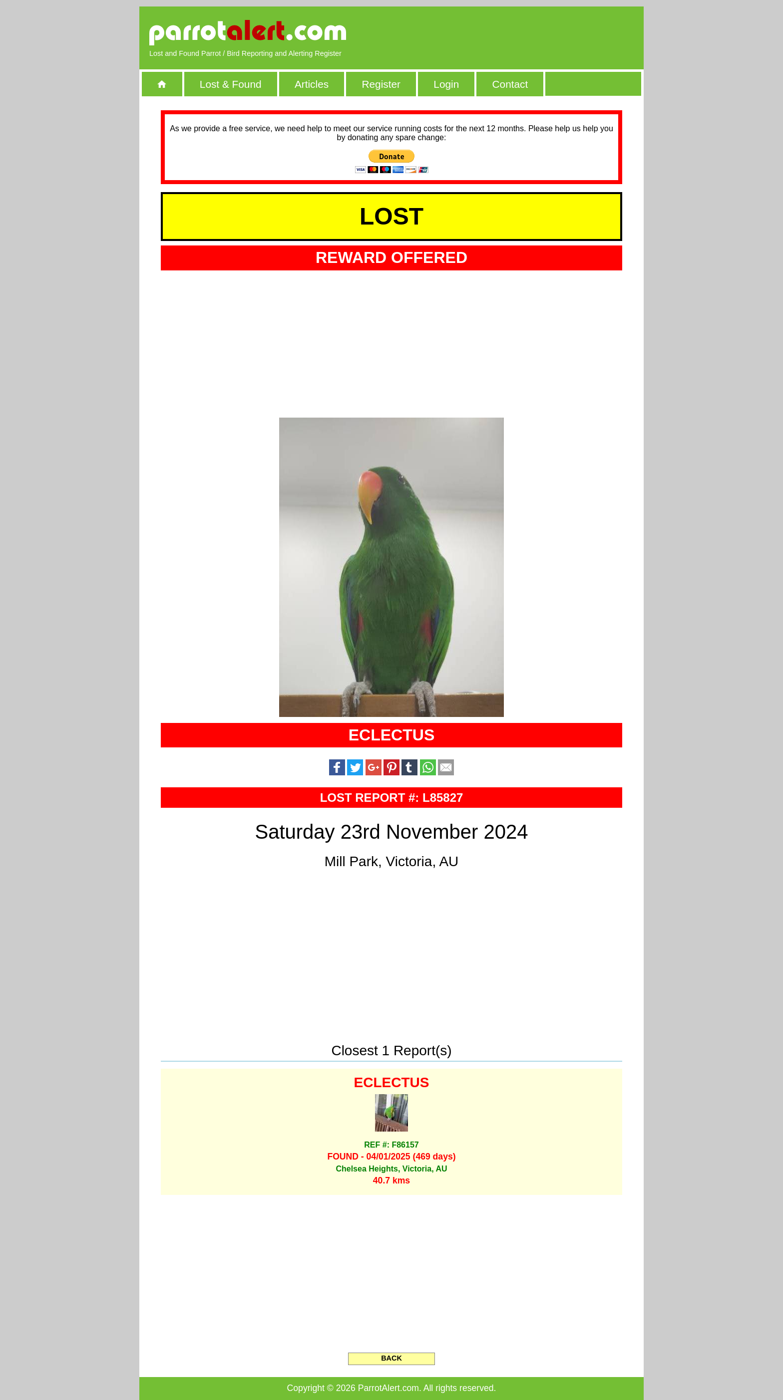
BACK (391, 1358)
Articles (312, 84)
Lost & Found (231, 84)
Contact (510, 84)
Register (381, 84)
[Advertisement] (519, 32)
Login (446, 84)
